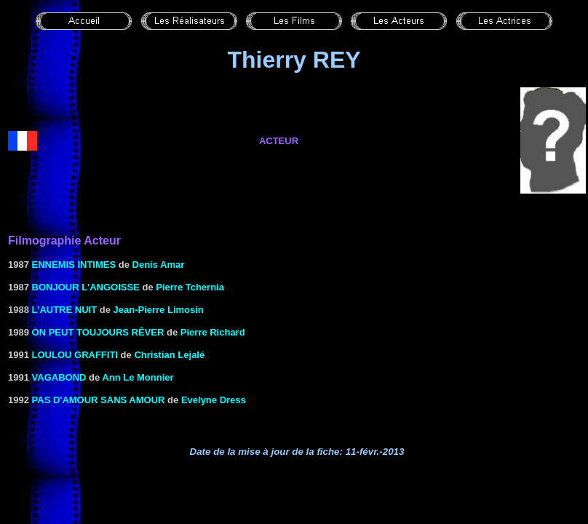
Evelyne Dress (213, 399)
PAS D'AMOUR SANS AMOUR (98, 399)
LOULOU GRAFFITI (75, 354)
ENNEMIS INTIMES (74, 264)
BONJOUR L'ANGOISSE (86, 287)
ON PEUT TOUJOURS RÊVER (98, 332)
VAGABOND (59, 377)
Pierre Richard (212, 332)
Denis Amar (158, 264)
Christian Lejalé (169, 354)
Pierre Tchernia (190, 287)
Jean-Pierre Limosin (159, 309)
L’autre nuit (65, 309)
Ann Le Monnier (137, 377)
